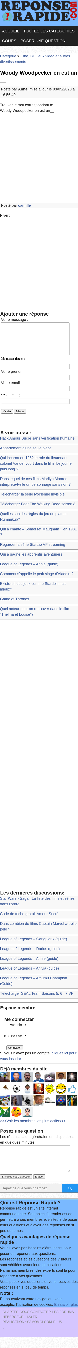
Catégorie (8, 56)
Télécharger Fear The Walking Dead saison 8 (37, 510)
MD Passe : (15, 1042)
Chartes (10, 1323)
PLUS (57, 1333)
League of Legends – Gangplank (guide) (33, 945)
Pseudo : (15, 1031)
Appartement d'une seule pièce (26, 454)
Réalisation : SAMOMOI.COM (27, 1333)
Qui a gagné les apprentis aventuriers (31, 560)
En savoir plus (66, 1316)
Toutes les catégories (48, 31)
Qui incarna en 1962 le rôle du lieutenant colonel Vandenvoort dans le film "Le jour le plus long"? (36, 469)
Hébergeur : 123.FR (19, 1328)
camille (24, 205)
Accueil (10, 31)
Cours (9, 41)
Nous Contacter (35, 1323)
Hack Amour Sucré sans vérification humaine (37, 444)
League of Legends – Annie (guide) (29, 570)
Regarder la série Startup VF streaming (32, 551)
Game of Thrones (14, 605)
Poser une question (43, 41)
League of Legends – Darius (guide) (30, 955)
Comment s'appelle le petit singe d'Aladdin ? (36, 580)
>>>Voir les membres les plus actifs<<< (33, 1127)
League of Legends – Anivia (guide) (29, 974)
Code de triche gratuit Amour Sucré (29, 920)
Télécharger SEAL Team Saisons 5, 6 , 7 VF (36, 1000)
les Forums (63, 1323)
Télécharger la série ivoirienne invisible (32, 500)
